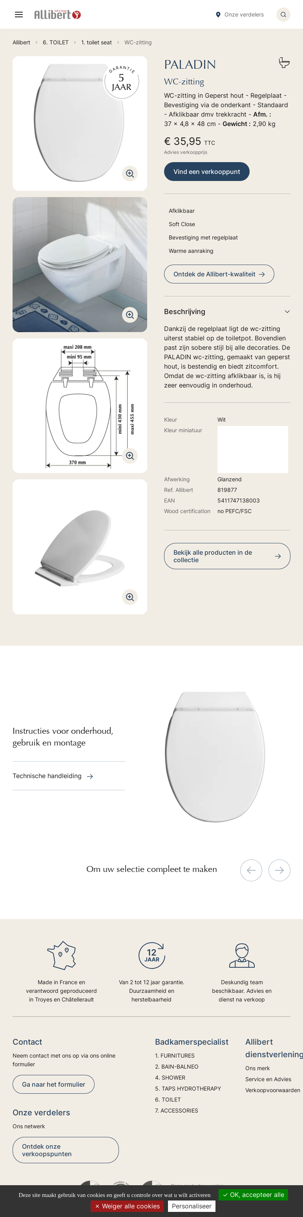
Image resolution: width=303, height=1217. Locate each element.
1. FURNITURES (175, 1055)
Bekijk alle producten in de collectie (227, 556)
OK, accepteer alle (253, 1195)
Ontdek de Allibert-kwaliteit (219, 274)
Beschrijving (227, 311)
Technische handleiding (53, 776)
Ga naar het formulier (53, 1084)
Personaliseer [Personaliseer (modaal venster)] (192, 1206)
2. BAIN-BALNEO (177, 1066)
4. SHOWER (170, 1077)
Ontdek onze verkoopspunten (47, 1150)
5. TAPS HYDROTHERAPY (188, 1088)
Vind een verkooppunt (206, 171)
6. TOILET (168, 1099)
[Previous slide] (251, 870)
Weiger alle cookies (127, 1206)
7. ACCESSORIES (176, 1110)
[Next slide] (279, 870)
